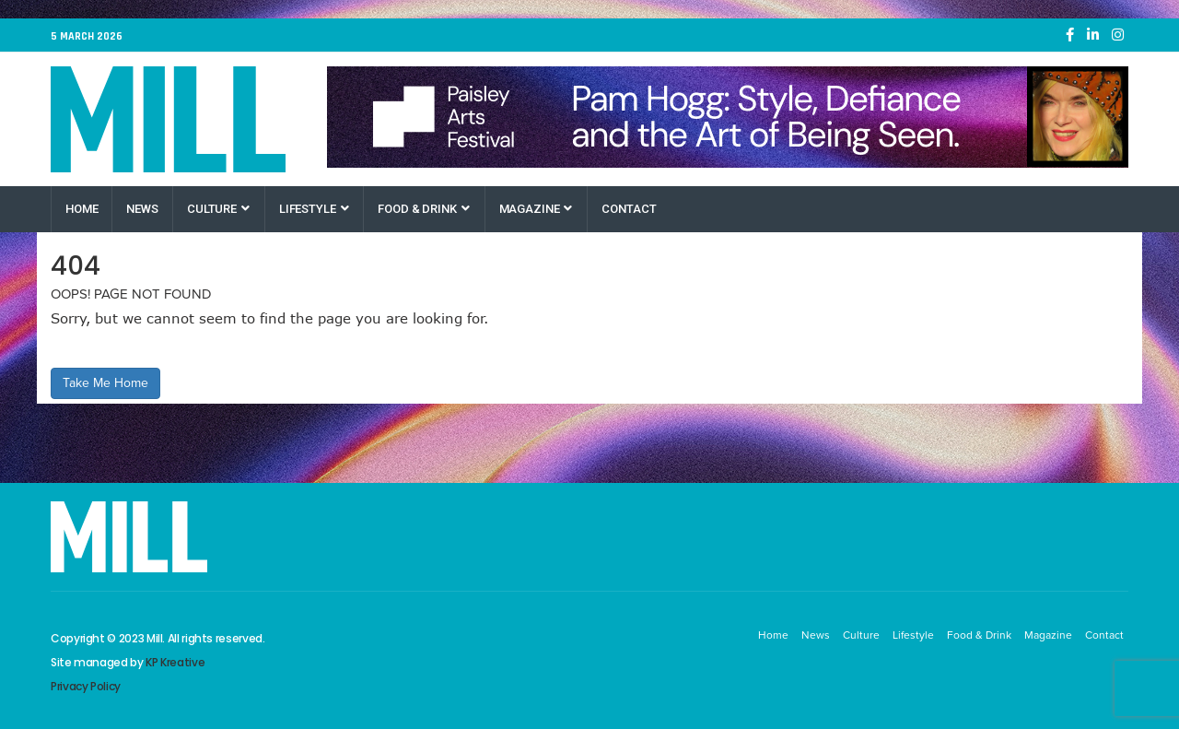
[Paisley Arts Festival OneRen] (727, 117)
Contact (628, 209)
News (142, 209)
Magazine (536, 209)
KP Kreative (175, 662)
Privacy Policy (86, 686)
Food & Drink (423, 209)
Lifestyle (314, 209)
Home (81, 209)
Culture (218, 209)
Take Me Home (105, 383)
